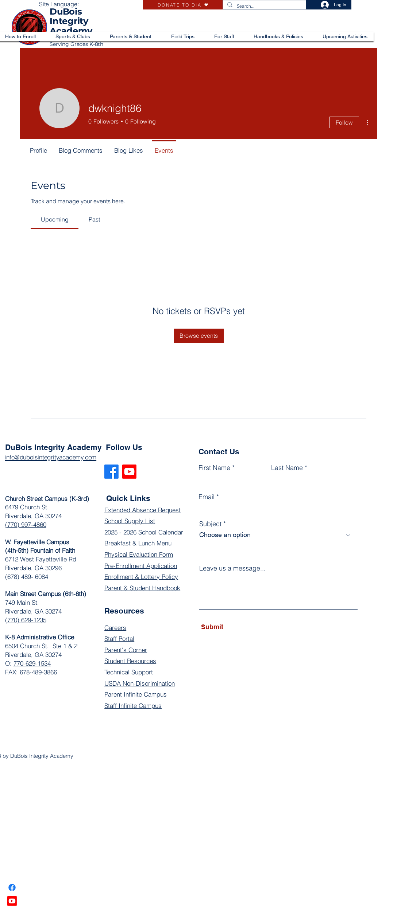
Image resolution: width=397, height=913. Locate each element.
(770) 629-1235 (25, 620)
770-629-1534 (32, 663)
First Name (214, 468)
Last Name (287, 468)
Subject (210, 524)
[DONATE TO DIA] (183, 4)
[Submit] (234, 627)
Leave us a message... (232, 568)
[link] (55, 219)
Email (206, 497)
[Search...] (263, 6)
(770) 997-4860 (25, 524)
